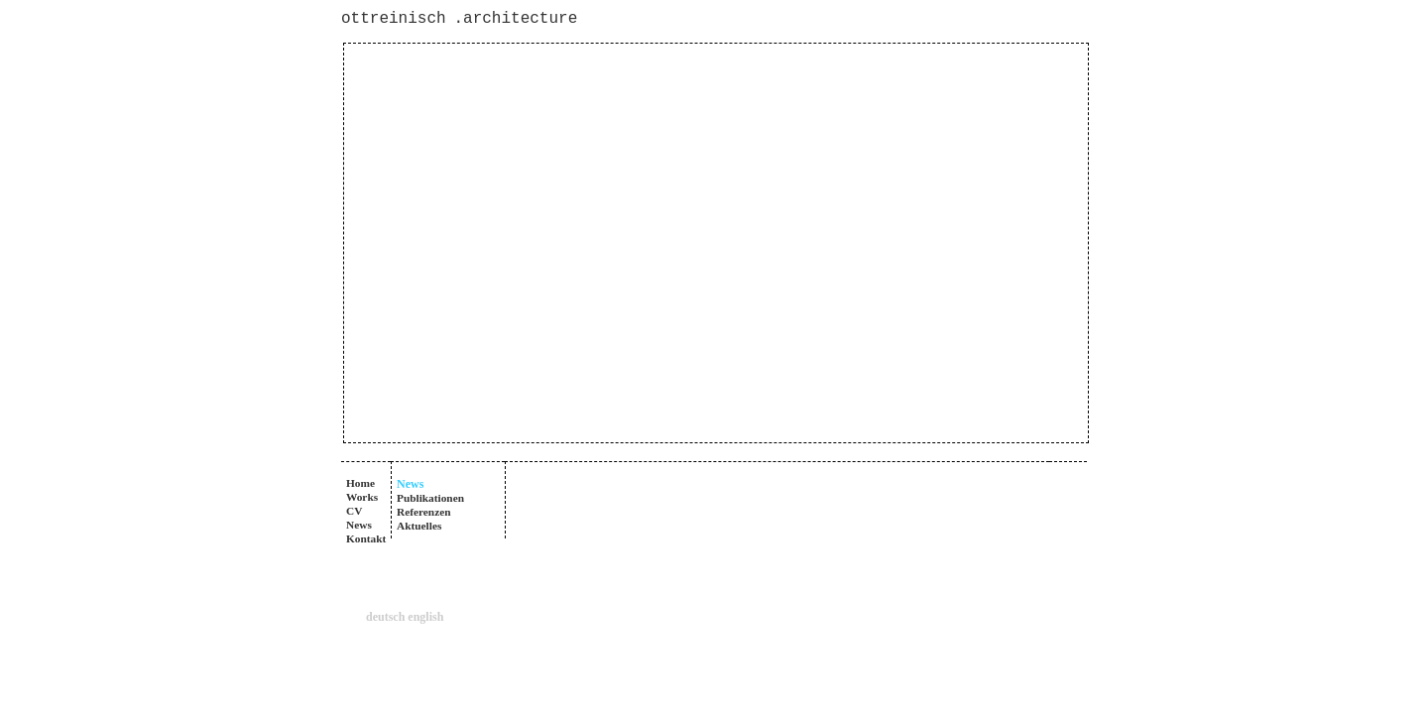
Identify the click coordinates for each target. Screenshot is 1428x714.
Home (360, 483)
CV (354, 511)
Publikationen (430, 498)
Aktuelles (419, 526)
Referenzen (424, 512)
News (359, 525)
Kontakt (366, 538)
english (425, 617)
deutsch (385, 617)
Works (362, 497)
